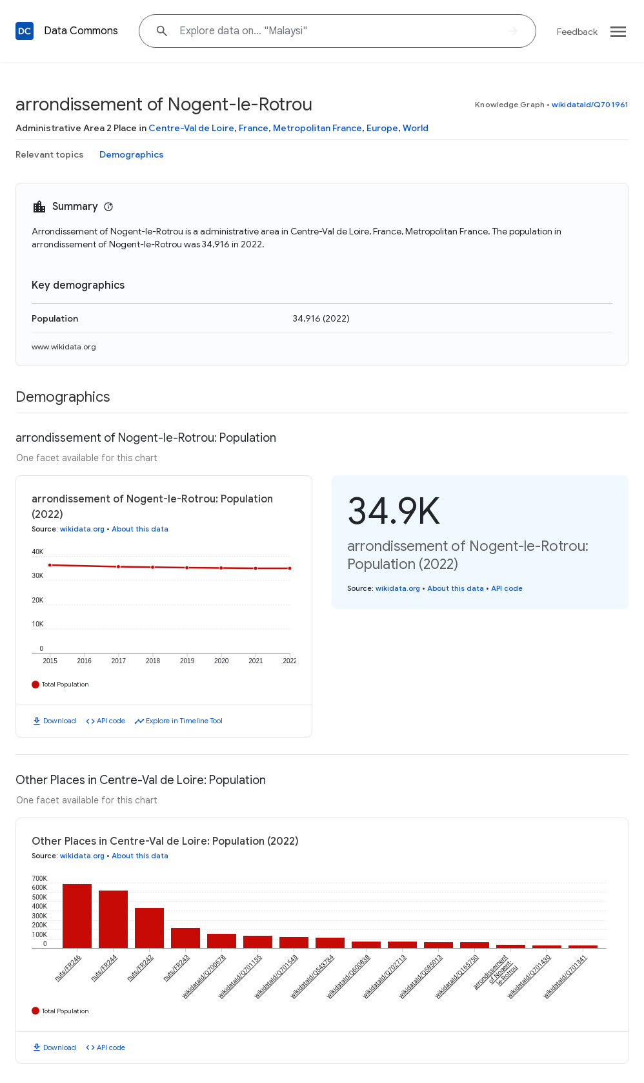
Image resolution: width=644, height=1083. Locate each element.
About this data (140, 528)
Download (59, 720)
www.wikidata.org (64, 346)
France (253, 128)
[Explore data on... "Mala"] (337, 31)
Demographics (131, 154)
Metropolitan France (317, 128)
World (415, 128)
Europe (382, 128)
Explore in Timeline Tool (184, 720)
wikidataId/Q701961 (590, 104)
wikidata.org (82, 528)
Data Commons (81, 31)
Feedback (577, 31)
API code (111, 720)
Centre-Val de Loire (191, 128)
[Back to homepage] (24, 31)
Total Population (65, 684)
